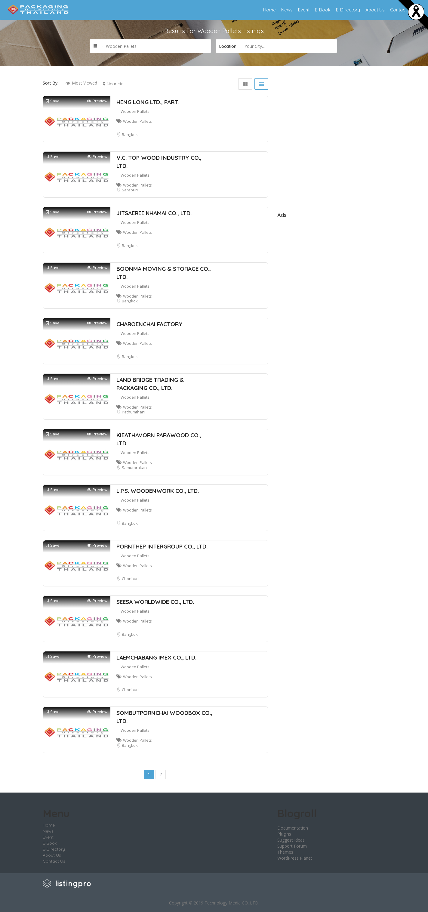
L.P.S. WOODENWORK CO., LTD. (157, 490)
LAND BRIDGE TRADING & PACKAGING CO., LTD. (150, 383)
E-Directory (348, 10)
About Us (375, 10)
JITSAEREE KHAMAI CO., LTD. (154, 213)
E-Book (323, 10)
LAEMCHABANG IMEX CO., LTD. (156, 657)
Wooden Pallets (135, 111)
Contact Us (401, 10)
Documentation (292, 828)
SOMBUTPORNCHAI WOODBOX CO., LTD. (164, 717)
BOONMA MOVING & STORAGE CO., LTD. (163, 272)
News (287, 10)
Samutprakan (134, 467)
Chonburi (130, 578)
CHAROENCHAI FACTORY (149, 324)
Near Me (115, 83)
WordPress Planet (294, 858)
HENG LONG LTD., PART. (147, 102)
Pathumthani (133, 412)
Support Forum (292, 846)
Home (269, 10)
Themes (285, 852)
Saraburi (130, 190)
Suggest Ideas (291, 840)
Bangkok (130, 134)
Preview (97, 101)
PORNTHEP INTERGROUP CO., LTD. (162, 546)
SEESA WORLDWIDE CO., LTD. (155, 601)
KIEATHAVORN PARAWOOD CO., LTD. (158, 439)
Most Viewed (84, 83)
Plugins (284, 834)
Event (303, 10)
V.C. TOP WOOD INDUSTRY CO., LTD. (159, 161)
